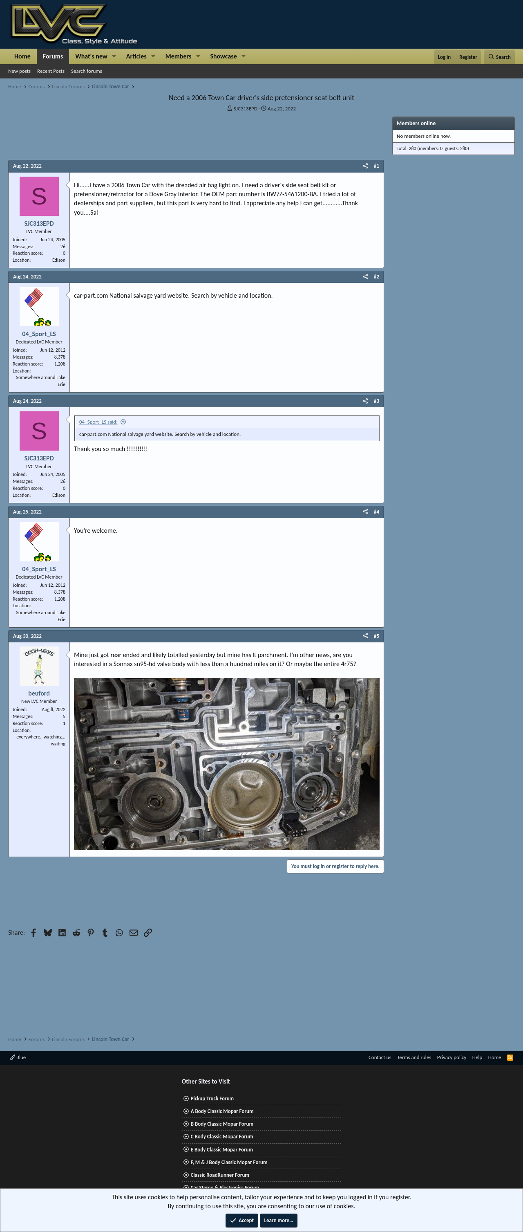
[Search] (499, 57)
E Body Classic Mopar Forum (222, 1150)
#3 (376, 401)
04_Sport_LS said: (98, 422)
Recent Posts (51, 71)
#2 (376, 277)
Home (22, 56)
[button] (114, 56)
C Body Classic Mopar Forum (222, 1136)
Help (477, 1057)
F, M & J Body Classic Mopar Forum (229, 1162)
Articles (136, 56)
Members (178, 56)
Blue (18, 1057)
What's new (91, 56)
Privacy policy (452, 1057)
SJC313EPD (245, 108)
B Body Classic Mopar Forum (222, 1124)
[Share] (365, 166)
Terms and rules (414, 1057)
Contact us (380, 1057)
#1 (376, 166)
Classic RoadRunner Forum (220, 1175)
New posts (19, 71)
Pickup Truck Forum (212, 1098)
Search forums (86, 71)
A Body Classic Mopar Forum (222, 1111)
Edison (58, 260)
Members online (416, 123)
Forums (53, 56)
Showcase (223, 56)
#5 (376, 636)
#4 (376, 512)
